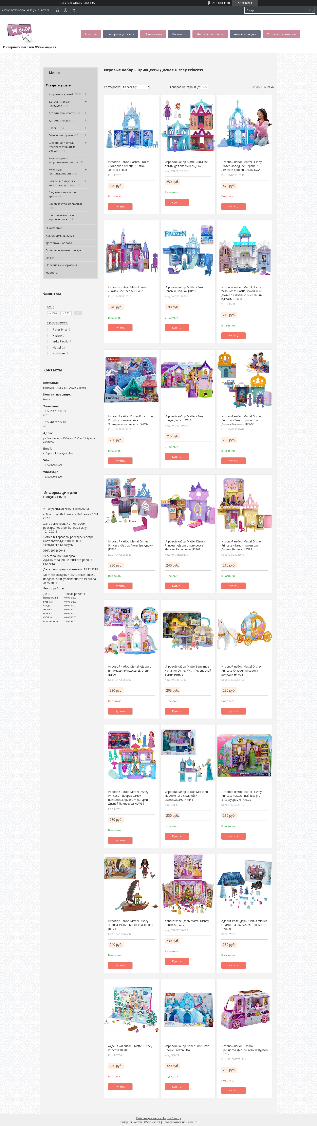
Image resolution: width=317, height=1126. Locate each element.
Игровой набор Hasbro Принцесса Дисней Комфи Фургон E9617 (244, 1050)
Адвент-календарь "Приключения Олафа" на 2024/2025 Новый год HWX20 (244, 925)
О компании (153, 34)
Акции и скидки (245, 34)
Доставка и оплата (210, 34)
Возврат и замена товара (63, 250)
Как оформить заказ (60, 235)
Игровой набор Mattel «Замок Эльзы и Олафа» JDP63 (185, 289)
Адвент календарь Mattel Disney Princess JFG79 (187, 923)
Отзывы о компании (281, 34)
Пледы (53, 128)
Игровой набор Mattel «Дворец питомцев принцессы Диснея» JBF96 (129, 670)
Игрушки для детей (61, 94)
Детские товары (59, 120)
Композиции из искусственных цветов (63, 160)
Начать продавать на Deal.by (77, 2)
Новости (52, 272)
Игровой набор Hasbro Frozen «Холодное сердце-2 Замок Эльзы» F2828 (129, 166)
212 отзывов (221, 3)
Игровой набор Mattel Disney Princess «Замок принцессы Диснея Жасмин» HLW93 (241, 420)
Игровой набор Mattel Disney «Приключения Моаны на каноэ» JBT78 (130, 925)
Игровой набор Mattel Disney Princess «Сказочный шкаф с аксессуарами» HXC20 (241, 796)
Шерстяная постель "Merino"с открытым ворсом (62, 146)
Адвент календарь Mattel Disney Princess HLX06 (130, 1048)
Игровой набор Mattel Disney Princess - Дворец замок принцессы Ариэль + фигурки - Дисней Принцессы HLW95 (129, 798)
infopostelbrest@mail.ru (58, 453)
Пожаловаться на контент (180, 1122)
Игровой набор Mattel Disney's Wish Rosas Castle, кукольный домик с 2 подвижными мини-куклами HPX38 (242, 293)
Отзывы (51, 258)
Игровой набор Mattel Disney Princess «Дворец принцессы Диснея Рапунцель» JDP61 (185, 545)
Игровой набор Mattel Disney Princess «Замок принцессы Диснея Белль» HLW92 (241, 545)
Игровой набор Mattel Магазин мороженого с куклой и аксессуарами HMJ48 (186, 796)
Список (269, 86)
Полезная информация (61, 265)
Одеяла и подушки (61, 135)
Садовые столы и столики (65, 204)
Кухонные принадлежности (60, 171)
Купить (120, 206)
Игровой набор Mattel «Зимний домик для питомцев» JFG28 (186, 164)
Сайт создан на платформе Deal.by (158, 1118)
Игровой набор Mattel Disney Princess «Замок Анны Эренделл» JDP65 (130, 545)
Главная (91, 34)
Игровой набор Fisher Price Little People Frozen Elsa (187, 1048)
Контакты (179, 34)
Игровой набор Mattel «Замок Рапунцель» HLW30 (185, 418)
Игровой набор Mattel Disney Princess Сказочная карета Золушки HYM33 (241, 670)
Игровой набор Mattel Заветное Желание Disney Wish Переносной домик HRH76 (188, 670)
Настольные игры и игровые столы (61, 217)
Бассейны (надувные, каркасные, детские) (62, 183)
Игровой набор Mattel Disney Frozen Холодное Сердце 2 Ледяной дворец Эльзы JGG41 (241, 166)
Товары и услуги (119, 34)
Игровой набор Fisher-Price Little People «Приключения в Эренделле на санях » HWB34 (130, 420)
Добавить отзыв (57, 10)
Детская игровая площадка (59, 103)
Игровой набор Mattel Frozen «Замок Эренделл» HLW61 (128, 289)
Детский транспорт (61, 113)
